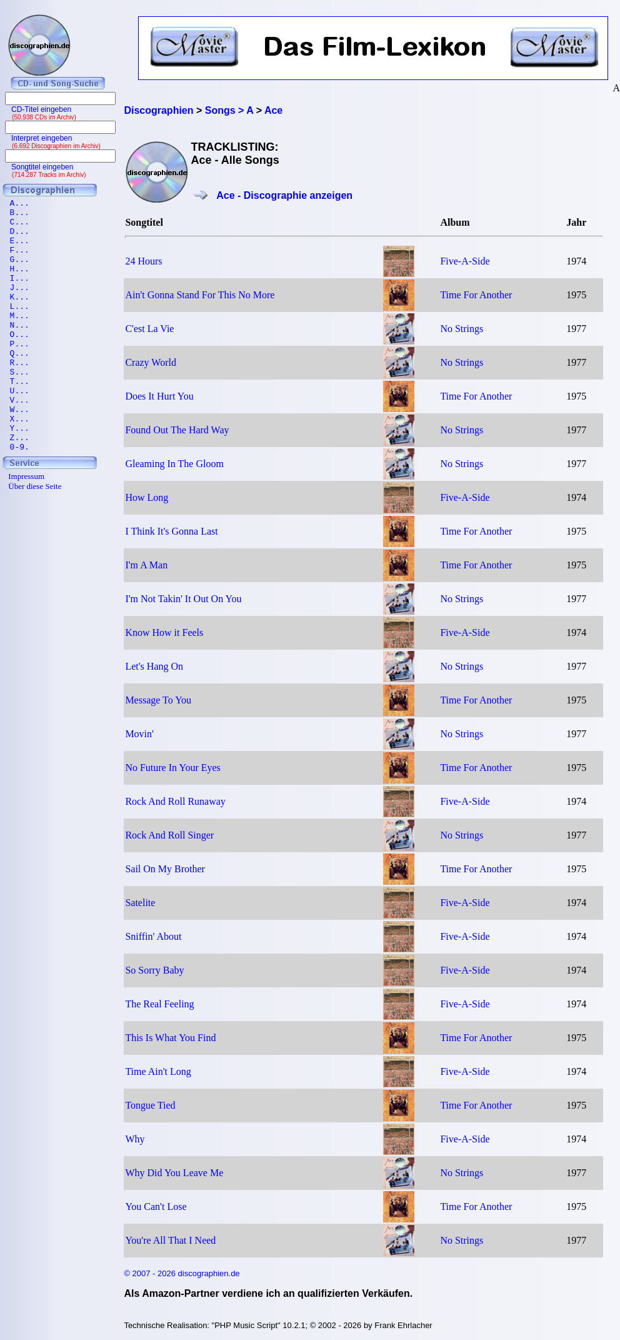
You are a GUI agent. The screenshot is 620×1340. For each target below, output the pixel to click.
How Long (146, 497)
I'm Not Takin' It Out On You (183, 598)
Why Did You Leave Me (174, 1172)
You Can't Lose (155, 1206)
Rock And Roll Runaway (175, 801)
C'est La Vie (149, 328)
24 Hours (143, 261)
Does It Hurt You (159, 396)
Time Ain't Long (158, 1071)
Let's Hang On (154, 666)
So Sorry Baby (154, 970)
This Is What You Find (170, 1037)
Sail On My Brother (165, 869)
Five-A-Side (464, 261)
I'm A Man (146, 565)
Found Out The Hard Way (177, 430)
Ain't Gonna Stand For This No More (199, 295)
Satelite (140, 902)
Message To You (158, 700)
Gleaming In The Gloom (174, 463)
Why (134, 1139)
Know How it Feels (164, 632)
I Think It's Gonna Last (171, 531)
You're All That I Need (170, 1240)
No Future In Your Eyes (172, 767)
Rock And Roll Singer (169, 835)
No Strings (461, 328)
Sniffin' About (153, 936)
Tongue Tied (150, 1105)
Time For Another (476, 295)
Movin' (139, 733)
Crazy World (150, 362)
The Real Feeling (159, 1004)
